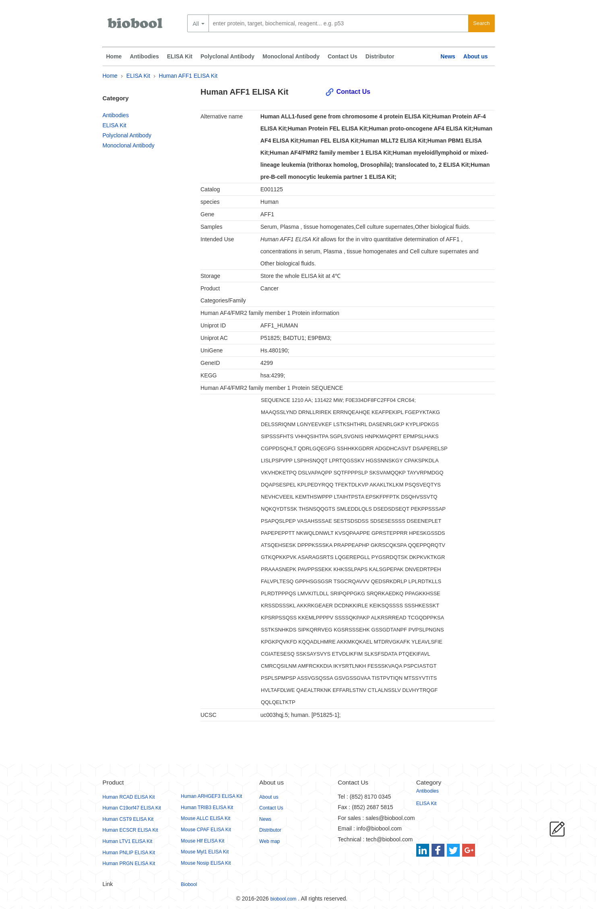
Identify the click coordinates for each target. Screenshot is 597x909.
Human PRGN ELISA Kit (129, 863)
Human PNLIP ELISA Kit (129, 852)
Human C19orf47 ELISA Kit (132, 808)
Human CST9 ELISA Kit (128, 819)
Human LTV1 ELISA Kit (128, 841)
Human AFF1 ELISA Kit (188, 75)
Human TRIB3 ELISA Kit (207, 807)
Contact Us (342, 56)
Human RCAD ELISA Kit (129, 797)
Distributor (380, 56)
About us (475, 56)
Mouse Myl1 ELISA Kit (205, 852)
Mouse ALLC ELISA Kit (205, 818)
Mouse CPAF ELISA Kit (206, 829)
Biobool (189, 884)
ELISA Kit (179, 56)
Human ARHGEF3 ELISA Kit (211, 796)
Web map (269, 841)
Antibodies (144, 56)
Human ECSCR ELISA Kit (130, 830)
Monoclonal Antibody (291, 56)
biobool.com (284, 899)
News (447, 56)
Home (114, 56)
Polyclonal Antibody (227, 56)
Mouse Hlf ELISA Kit (202, 841)
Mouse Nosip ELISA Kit (206, 863)
